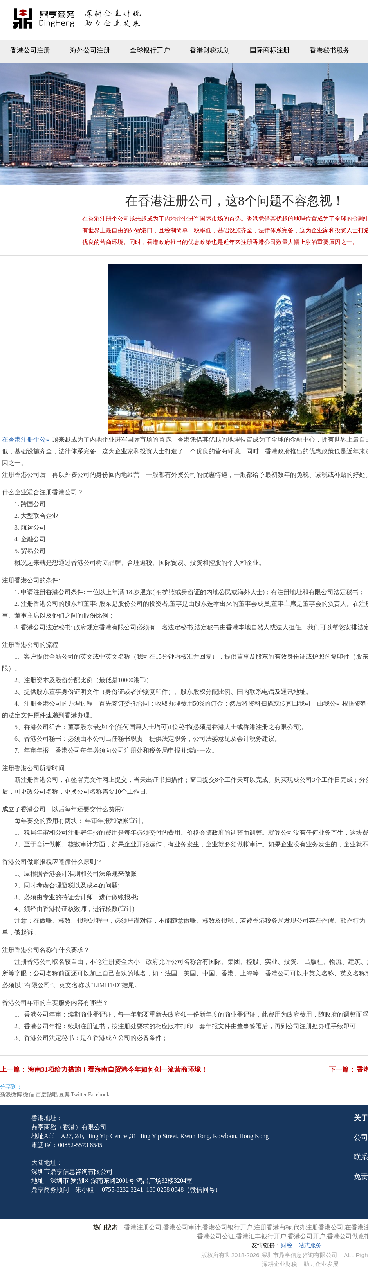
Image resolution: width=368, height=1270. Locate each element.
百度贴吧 (47, 1095)
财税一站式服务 (301, 1245)
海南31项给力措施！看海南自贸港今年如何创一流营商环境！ (117, 1069)
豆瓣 (64, 1095)
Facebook (98, 1095)
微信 (28, 1095)
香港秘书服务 (330, 50)
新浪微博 (11, 1095)
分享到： (11, 1087)
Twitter (79, 1095)
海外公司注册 (90, 50)
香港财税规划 (210, 50)
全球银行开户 (150, 50)
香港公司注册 (30, 50)
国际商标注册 (270, 50)
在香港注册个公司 (27, 439)
